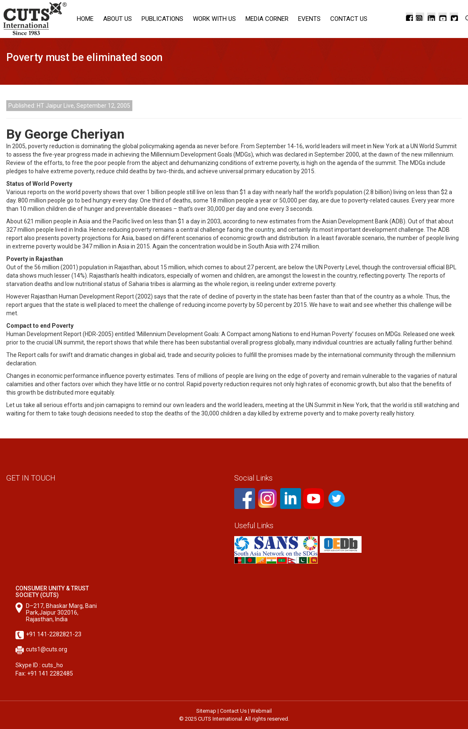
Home (85, 19)
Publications (162, 19)
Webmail (261, 711)
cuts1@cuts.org (46, 649)
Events (309, 19)
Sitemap (206, 711)
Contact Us (348, 19)
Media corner (266, 19)
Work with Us (214, 19)
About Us (117, 19)
